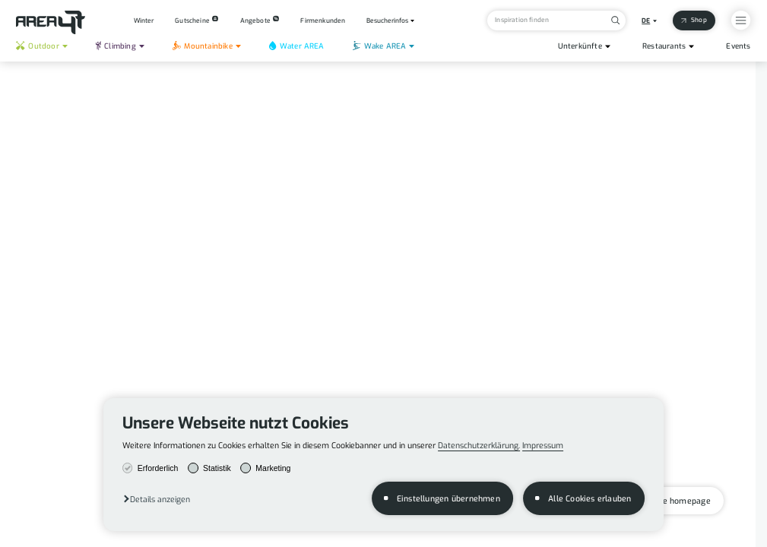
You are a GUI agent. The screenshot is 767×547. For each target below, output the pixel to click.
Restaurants (664, 46)
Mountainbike (203, 46)
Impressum (542, 446)
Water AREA (297, 46)
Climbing (116, 46)
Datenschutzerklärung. (479, 446)
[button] (156, 498)
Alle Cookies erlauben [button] (589, 498)
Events (738, 46)
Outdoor (37, 46)
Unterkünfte (580, 46)
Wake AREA (379, 46)
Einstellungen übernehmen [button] (448, 498)
